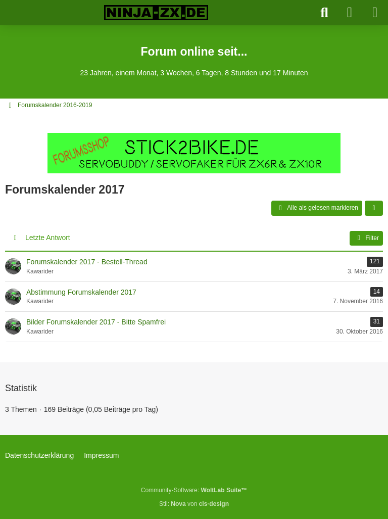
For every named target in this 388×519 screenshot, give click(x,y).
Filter (366, 238)
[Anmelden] (350, 12)
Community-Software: (194, 490)
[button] (374, 208)
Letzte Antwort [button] (47, 237)
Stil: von (194, 503)
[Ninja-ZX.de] (156, 12)
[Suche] (324, 13)
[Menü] (375, 13)
